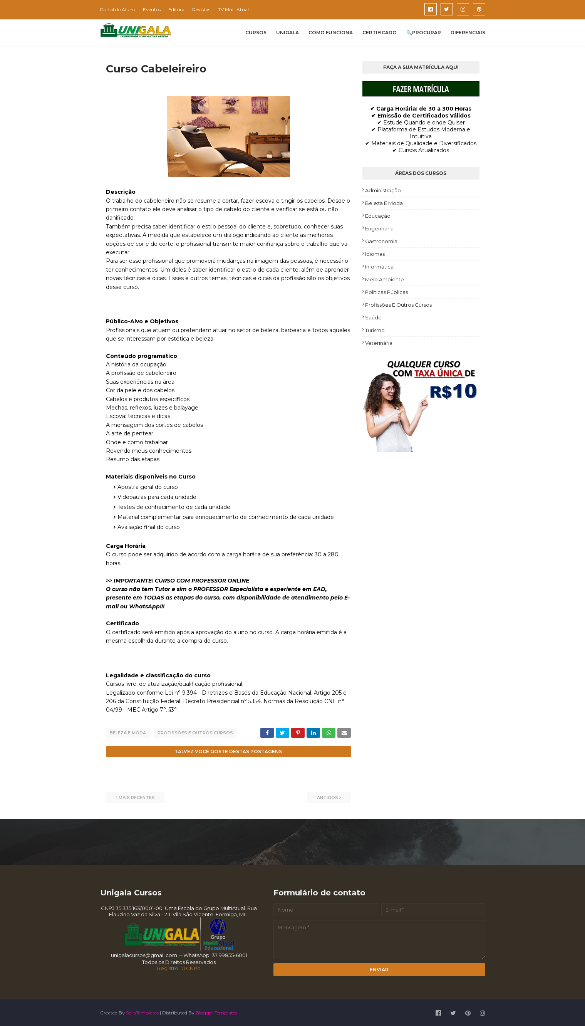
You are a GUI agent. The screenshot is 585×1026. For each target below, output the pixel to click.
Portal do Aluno (117, 9)
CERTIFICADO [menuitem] (379, 32)
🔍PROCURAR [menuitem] (423, 32)
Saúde (373, 317)
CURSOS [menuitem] (256, 32)
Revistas (201, 9)
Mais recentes (137, 796)
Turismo (375, 330)
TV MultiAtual (233, 9)
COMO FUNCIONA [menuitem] (330, 32)
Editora (176, 9)
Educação (378, 216)
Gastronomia (381, 241)
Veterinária (378, 343)
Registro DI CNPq (179, 967)
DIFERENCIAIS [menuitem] (468, 32)
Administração (383, 190)
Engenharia (379, 228)
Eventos (152, 9)
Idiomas (375, 254)
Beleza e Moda (128, 732)
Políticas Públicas (386, 292)
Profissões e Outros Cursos (195, 732)
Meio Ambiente (384, 279)
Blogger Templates (216, 1012)
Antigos (327, 796)
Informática (379, 267)
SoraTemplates (142, 1012)
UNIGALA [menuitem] (287, 32)
